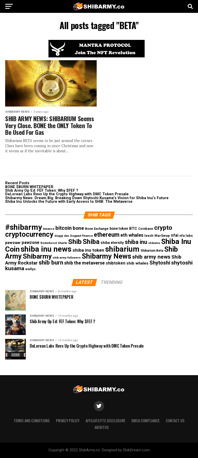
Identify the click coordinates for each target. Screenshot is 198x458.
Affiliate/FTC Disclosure (105, 420)
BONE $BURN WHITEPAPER (29, 187)
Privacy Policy (67, 420)
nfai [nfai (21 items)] (174, 235)
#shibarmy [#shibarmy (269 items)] (23, 227)
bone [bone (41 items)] (78, 228)
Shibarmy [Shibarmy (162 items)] (37, 256)
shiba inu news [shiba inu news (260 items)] (46, 249)
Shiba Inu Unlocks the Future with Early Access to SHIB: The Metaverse (69, 201)
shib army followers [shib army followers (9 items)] (67, 257)
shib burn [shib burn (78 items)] (51, 262)
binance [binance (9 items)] (48, 229)
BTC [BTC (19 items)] (133, 228)
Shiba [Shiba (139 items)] (91, 241)
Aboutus (102, 427)
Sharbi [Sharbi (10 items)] (62, 243)
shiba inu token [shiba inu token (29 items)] (88, 250)
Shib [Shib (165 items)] (75, 241)
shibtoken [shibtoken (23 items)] (115, 263)
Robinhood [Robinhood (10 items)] (48, 243)
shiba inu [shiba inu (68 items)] (136, 242)
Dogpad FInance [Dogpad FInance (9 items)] (81, 235)
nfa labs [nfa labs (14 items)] (186, 235)
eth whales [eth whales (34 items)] (131, 235)
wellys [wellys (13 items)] (30, 269)
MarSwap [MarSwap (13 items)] (162, 235)
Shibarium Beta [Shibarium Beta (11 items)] (152, 250)
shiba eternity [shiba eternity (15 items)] (112, 243)
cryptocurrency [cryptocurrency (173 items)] (29, 234)
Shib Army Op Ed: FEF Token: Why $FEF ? (41, 190)
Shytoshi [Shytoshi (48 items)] (160, 263)
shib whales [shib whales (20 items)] (137, 263)
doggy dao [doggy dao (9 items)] (61, 235)
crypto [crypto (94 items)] (163, 227)
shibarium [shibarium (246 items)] (122, 249)
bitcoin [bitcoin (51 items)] (63, 228)
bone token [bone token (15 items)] (119, 228)
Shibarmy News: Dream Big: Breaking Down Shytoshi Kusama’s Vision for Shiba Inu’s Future (87, 198)
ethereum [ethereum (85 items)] (106, 234)
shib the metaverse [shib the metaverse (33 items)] (84, 263)
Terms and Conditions (32, 420)
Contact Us (175, 420)
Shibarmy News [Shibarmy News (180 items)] (106, 256)
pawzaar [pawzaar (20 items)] (13, 242)
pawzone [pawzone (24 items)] (30, 242)
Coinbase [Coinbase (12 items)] (145, 229)
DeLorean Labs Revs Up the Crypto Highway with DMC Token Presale (67, 194)
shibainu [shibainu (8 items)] (154, 243)
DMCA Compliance (145, 420)
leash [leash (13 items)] (148, 235)
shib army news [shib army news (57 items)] (151, 257)
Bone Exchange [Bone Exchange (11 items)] (97, 229)
